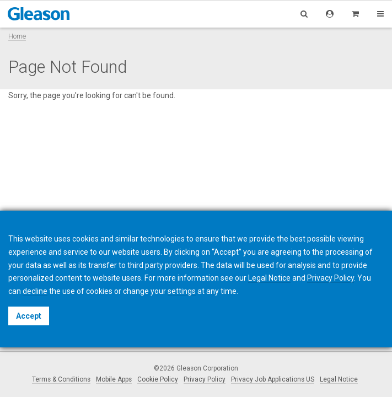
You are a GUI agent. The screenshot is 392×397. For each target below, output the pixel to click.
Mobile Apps (114, 379)
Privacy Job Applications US (272, 379)
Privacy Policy (204, 379)
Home (17, 36)
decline (35, 291)
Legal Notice (339, 379)
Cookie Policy (157, 379)
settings (182, 291)
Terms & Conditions (61, 379)
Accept (28, 316)
